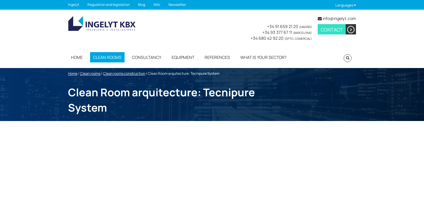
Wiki (156, 4)
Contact (338, 29)
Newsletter (177, 4)
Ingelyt (73, 4)
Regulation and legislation (108, 4)
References (217, 57)
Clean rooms (107, 57)
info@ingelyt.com (339, 18)
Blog (141, 4)
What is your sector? (263, 57)
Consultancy (146, 57)
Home (77, 57)
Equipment (183, 57)
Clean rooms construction (124, 73)
